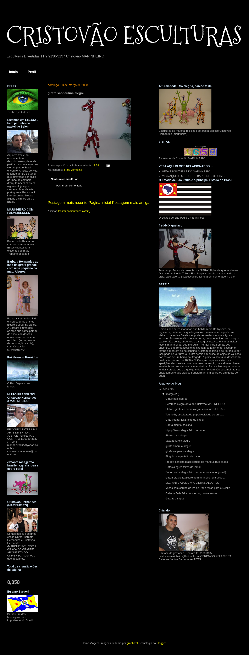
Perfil (32, 72)
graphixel (132, 643)
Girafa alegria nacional (178, 424)
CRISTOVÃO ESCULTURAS (124, 35)
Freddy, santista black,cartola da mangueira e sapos (196, 461)
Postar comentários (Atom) (74, 211)
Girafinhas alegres (176, 398)
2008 (166, 389)
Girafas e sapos (174, 498)
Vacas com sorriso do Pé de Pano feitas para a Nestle (197, 487)
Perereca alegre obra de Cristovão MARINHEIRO (195, 403)
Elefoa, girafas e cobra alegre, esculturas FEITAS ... (196, 409)
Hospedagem (200, 147)
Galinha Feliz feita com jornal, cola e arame (191, 493)
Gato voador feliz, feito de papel (184, 419)
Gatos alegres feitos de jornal (182, 467)
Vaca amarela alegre (177, 440)
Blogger (161, 643)
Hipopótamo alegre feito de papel (185, 430)
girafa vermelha (72, 169)
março (170, 394)
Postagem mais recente (67, 203)
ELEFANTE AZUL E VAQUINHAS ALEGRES (192, 482)
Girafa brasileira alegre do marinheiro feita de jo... (195, 477)
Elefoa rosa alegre (176, 435)
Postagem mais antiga (130, 203)
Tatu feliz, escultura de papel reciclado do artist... (194, 414)
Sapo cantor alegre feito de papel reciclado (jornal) (195, 472)
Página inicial (100, 203)
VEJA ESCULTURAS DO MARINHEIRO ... (187, 171)
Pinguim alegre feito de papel (182, 456)
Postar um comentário (69, 185)
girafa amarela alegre (178, 446)
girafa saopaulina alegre (179, 451)
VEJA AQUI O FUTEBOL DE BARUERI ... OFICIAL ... (194, 176)
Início (13, 72)
